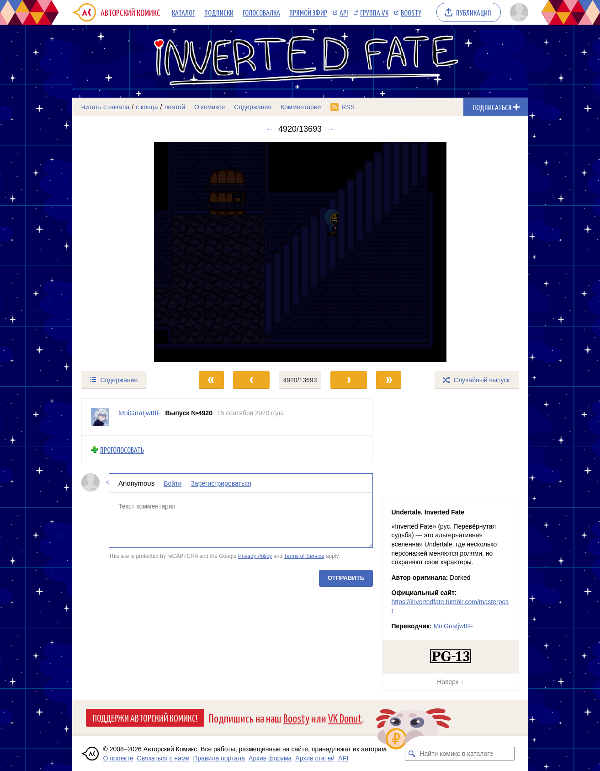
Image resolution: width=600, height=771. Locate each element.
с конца (147, 107)
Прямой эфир (308, 12)
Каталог (183, 12)
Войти (172, 483)
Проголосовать (122, 450)
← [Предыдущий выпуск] (269, 129)
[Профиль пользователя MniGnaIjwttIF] (100, 417)
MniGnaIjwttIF (453, 626)
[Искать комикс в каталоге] (411, 753)
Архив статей (315, 758)
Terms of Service (304, 556)
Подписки (219, 12)
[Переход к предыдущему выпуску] (129, 252)
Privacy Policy (254, 556)
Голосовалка (261, 12)
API (344, 12)
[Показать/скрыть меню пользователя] (517, 12)
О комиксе (209, 107)
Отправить (345, 577)
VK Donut (345, 718)
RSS (348, 107)
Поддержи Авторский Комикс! (145, 717)
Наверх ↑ (450, 681)
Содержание (252, 107)
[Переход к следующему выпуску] (300, 252)
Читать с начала (105, 107)
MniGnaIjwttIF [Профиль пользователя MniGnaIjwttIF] (139, 413)
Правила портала (219, 758)
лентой (174, 107)
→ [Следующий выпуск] (330, 129)
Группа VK (374, 12)
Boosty (411, 12)
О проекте (118, 758)
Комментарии (301, 107)
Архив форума (270, 758)
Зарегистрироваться (221, 483)
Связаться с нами (163, 758)
